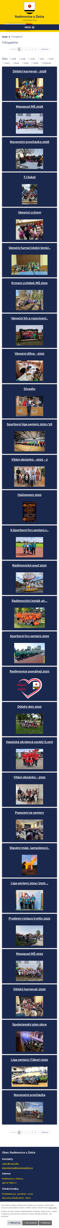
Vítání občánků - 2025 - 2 (29, 459)
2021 (42, 59)
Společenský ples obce (29, 1024)
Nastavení (46, 1223)
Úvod (4, 37)
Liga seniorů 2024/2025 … (29, 883)
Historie (47, 63)
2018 (14, 59)
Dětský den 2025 (29, 706)
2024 (17, 63)
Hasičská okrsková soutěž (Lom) (29, 742)
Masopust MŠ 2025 (29, 954)
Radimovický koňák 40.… (29, 601)
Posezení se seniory (29, 812)
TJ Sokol (29, 177)
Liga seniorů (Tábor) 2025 (29, 1059)
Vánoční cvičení (29, 212)
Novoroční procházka (29, 1095)
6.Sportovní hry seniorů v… (29, 530)
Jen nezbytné (31, 1223)
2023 (7, 63)
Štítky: (5, 58)
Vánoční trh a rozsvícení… (29, 318)
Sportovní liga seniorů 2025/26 (29, 424)
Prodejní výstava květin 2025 (29, 918)
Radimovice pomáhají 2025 (29, 671)
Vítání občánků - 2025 (29, 777)
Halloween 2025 (30, 495)
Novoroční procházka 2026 (29, 142)
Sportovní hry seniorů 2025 (29, 636)
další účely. (53, 1208)
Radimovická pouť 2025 (29, 565)
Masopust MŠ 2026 (29, 106)
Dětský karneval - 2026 (29, 71)
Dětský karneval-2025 (29, 989)
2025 (26, 63)
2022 (51, 59)
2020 (33, 59)
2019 (23, 59)
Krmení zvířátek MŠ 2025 (29, 283)
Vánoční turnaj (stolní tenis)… (30, 248)
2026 (36, 63)
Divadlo (29, 389)
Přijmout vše (15, 1223)
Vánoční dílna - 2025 (29, 353)
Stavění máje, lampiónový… (29, 848)
